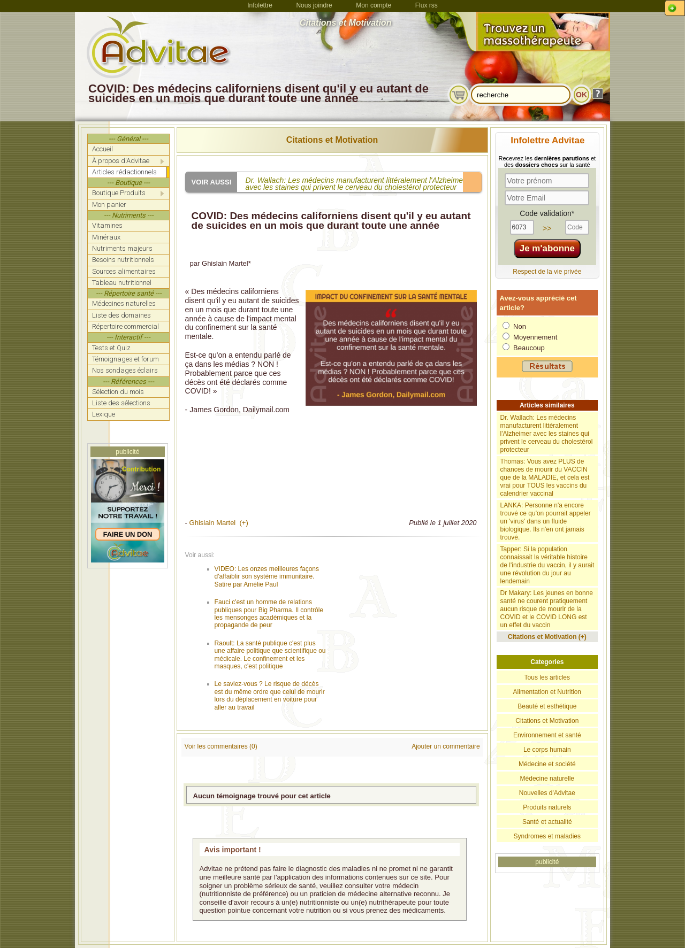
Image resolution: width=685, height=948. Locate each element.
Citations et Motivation (332, 139)
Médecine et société (547, 764)
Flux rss (426, 5)
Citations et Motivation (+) (547, 637)
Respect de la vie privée (547, 271)
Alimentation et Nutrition (547, 692)
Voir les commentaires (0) (221, 746)
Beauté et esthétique (546, 706)
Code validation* (547, 213)
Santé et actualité (547, 822)
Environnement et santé (547, 735)
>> (547, 228)
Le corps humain (547, 749)
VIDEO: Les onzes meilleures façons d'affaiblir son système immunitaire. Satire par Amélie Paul (267, 576)
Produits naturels (547, 807)
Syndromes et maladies (547, 836)
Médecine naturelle (547, 778)
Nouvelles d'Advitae (547, 793)
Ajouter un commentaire (446, 746)
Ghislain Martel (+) (218, 523)
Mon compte (373, 5)
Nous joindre (314, 5)
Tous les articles (547, 677)
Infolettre (259, 5)
